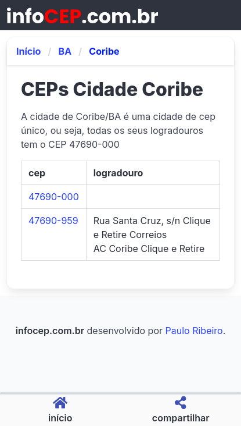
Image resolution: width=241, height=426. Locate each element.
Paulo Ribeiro (194, 330)
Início (28, 51)
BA (65, 51)
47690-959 (53, 220)
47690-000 (53, 197)
